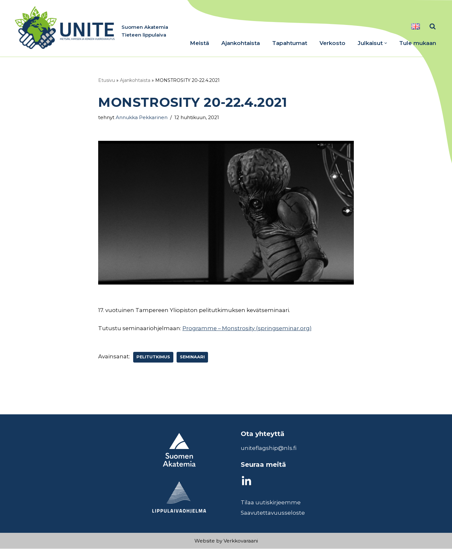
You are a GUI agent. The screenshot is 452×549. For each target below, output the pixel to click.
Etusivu (106, 80)
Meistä (199, 43)
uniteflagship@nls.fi (268, 448)
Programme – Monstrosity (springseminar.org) (248, 328)
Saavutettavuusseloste (273, 513)
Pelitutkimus (153, 357)
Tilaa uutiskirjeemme (271, 502)
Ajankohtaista (240, 43)
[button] (385, 43)
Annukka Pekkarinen (142, 117)
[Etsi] (432, 26)
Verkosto (332, 43)
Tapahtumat (289, 43)
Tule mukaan (417, 43)
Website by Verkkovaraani (226, 541)
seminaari (192, 357)
